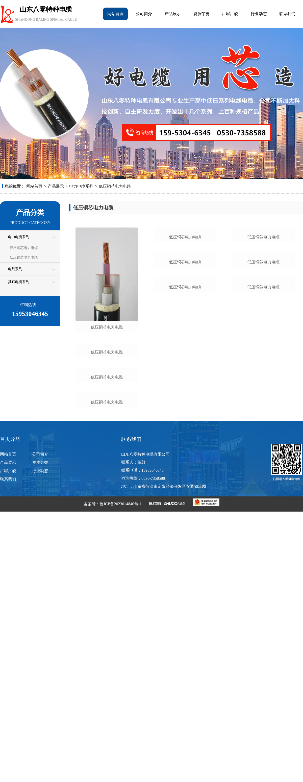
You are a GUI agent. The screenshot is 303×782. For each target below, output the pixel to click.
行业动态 (259, 14)
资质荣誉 (201, 14)
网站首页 (115, 14)
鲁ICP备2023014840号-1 (121, 774)
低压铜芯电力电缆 (115, 186)
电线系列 (15, 269)
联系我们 (287, 14)
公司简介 (144, 14)
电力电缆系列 (81, 186)
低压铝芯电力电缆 (24, 257)
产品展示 (173, 14)
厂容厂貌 (230, 14)
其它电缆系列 (18, 282)
